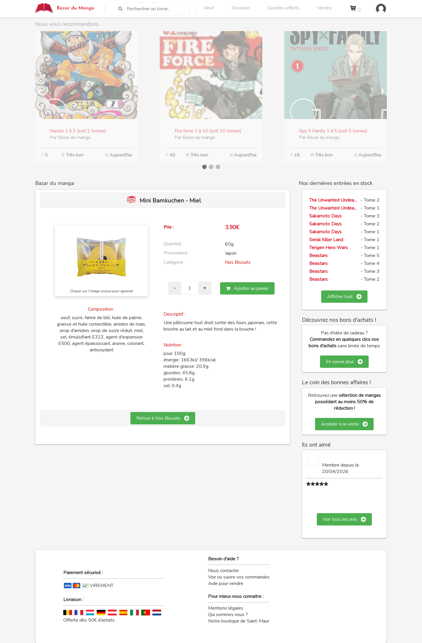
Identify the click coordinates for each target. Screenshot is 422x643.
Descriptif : (174, 314)
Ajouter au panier (247, 288)
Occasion (241, 8)
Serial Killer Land (326, 240)
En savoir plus (344, 361)
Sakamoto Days (325, 216)
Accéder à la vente (344, 424)
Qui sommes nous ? (228, 614)
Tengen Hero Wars (328, 247)
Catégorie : (175, 262)
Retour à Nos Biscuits (162, 418)
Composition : (101, 309)
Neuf (209, 8)
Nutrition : (173, 345)
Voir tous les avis (344, 519)
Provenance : (177, 253)
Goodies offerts (284, 8)
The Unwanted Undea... (333, 200)
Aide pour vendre (225, 583)
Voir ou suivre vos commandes (239, 577)
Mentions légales (225, 608)
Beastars (318, 255)
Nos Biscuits (238, 262)
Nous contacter (223, 570)
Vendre (324, 8)
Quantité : (173, 244)
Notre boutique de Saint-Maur (238, 621)
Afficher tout (344, 296)
